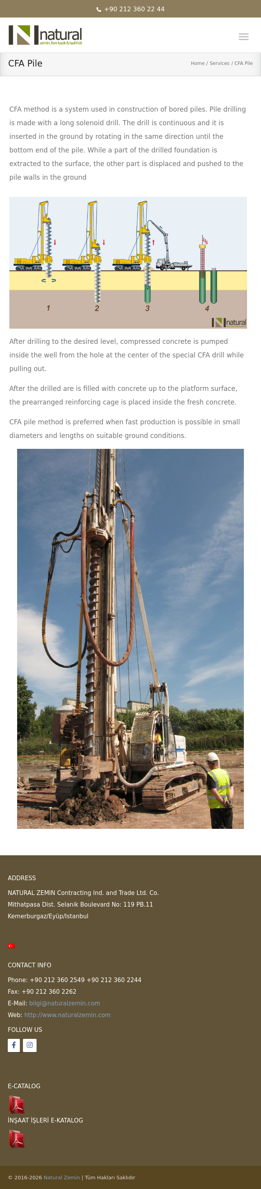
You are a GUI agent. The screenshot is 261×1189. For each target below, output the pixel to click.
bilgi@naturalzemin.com (64, 1003)
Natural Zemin (62, 1177)
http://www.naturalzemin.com (68, 1015)
